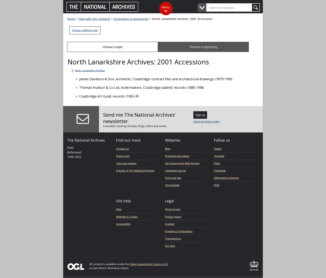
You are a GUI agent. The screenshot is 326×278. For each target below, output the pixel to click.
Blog (167, 148)
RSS (216, 185)
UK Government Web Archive (182, 163)
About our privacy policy (206, 121)
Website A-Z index (126, 216)
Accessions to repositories (131, 19)
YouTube (219, 156)
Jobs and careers (126, 163)
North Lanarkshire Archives (87, 70)
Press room (123, 156)
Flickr (217, 163)
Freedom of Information (179, 231)
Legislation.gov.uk (175, 170)
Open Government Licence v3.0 (149, 264)
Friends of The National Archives (135, 170)
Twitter (218, 148)
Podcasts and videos (177, 156)
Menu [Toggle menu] (165, 7)
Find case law (173, 177)
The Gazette (172, 185)
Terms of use (172, 209)
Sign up (200, 115)
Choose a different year (85, 30)
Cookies (170, 224)
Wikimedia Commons (226, 177)
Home (71, 19)
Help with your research (94, 19)
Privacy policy (173, 216)
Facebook (220, 170)
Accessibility (123, 224)
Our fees (170, 245)
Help (118, 209)
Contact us (122, 148)
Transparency (173, 238)
